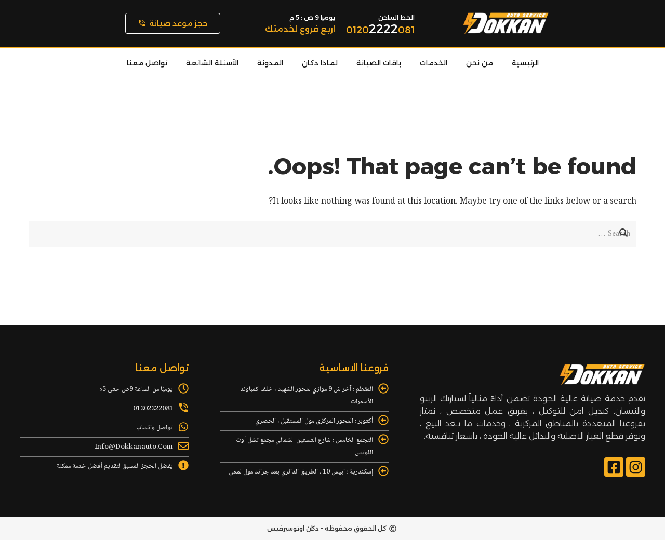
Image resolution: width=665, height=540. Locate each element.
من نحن (479, 63)
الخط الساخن (396, 17)
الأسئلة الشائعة (212, 63)
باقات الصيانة (378, 63)
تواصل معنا (147, 63)
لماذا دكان (320, 63)
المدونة (270, 63)
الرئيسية (525, 63)
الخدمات (433, 63)
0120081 (380, 30)
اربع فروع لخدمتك (300, 29)
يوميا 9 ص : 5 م (312, 17)
